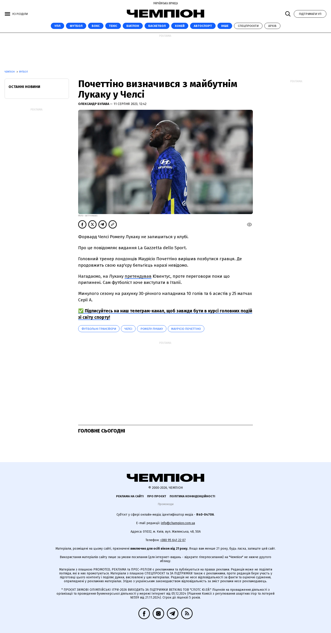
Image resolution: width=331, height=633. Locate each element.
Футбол (76, 26)
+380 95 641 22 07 (173, 540)
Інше (224, 26)
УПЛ (57, 26)
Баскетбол (157, 26)
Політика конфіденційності (192, 496)
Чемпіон (10, 72)
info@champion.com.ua (178, 523)
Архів (272, 26)
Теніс (113, 26)
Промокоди (166, 504)
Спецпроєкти (248, 26)
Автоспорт (203, 26)
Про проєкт (156, 496)
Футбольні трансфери (99, 329)
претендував (138, 276)
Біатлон (132, 26)
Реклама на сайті (130, 496)
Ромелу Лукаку (151, 329)
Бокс (96, 26)
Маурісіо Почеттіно (186, 329)
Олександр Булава (94, 104)
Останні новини (24, 87)
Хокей (180, 26)
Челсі (128, 329)
